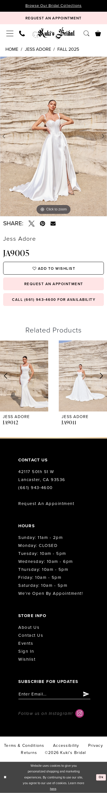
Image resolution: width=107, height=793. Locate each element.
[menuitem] (9, 33)
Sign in (26, 651)
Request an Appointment (46, 503)
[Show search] (86, 33)
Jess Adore (38, 49)
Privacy (95, 745)
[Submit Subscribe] (86, 694)
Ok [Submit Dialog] (101, 777)
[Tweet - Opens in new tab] (31, 223)
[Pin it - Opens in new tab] (42, 223)
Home (11, 49)
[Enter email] (54, 694)
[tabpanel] (53, 136)
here (53, 789)
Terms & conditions (24, 745)
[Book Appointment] (53, 18)
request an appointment (53, 284)
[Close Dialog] (5, 777)
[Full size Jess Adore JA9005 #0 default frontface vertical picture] (53, 136)
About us (28, 627)
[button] (9, 33)
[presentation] (24, 375)
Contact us (30, 635)
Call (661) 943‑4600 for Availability (53, 299)
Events (25, 643)
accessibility (66, 745)
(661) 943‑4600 (35, 487)
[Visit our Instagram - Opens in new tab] (79, 713)
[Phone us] (22, 33)
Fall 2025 (68, 49)
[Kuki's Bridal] (53, 33)
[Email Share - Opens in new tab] (53, 223)
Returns (29, 752)
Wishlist (26, 659)
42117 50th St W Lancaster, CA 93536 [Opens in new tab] (41, 475)
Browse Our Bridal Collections (53, 5)
